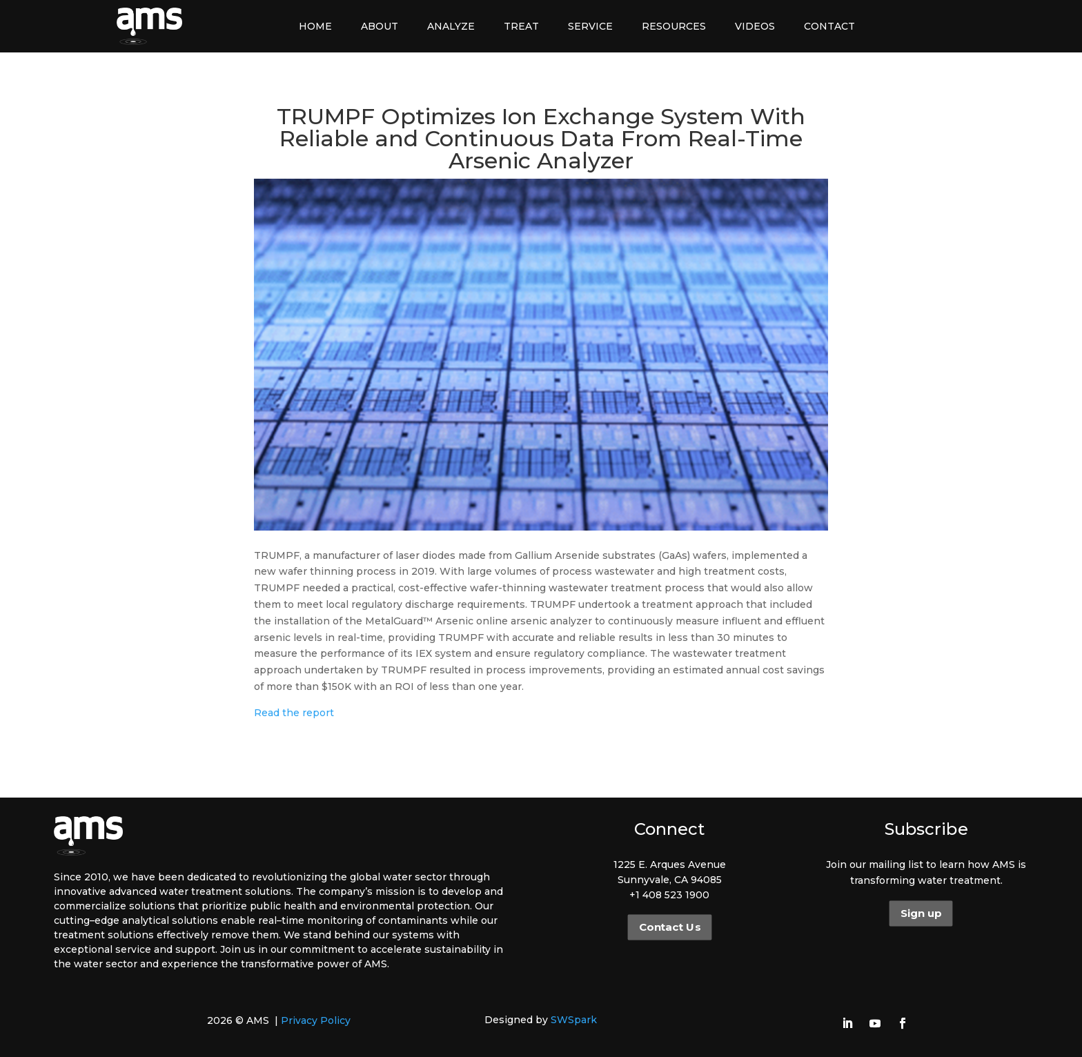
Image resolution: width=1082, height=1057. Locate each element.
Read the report (294, 713)
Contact (829, 26)
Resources (674, 26)
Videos (755, 26)
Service (590, 26)
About (379, 26)
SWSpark (574, 1020)
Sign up (921, 913)
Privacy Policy (316, 1020)
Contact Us (669, 927)
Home (315, 26)
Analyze (451, 26)
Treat (521, 26)
